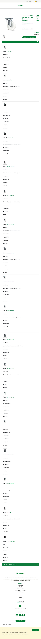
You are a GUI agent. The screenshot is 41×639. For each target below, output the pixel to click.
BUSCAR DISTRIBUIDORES (29, 37)
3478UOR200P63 (10, 483)
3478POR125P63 (10, 426)
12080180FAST (10, 109)
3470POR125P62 (10, 195)
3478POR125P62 (10, 397)
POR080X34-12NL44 (11, 541)
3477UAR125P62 (10, 339)
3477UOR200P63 (10, 368)
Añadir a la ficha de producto (27, 28)
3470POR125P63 (10, 224)
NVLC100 (9, 512)
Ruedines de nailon (18, 12)
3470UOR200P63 (10, 281)
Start (3, 12)
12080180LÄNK (10, 137)
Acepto (35, 630)
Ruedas (12, 12)
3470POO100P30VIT (11, 166)
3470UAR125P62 (10, 253)
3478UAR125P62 (10, 454)
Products (7, 12)
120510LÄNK (9, 80)
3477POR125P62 (10, 310)
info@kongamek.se (20, 602)
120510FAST (9, 51)
